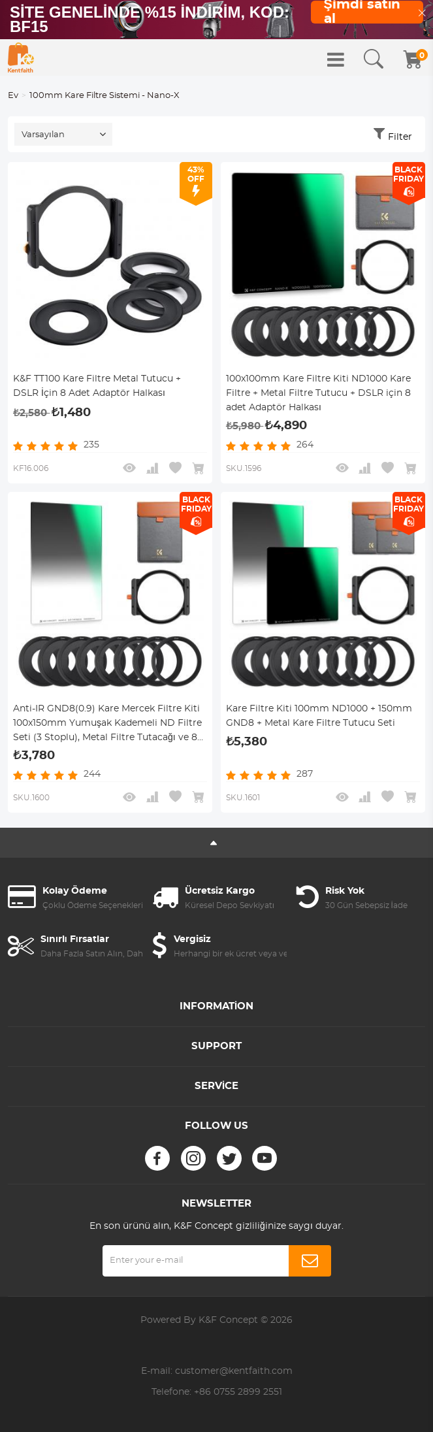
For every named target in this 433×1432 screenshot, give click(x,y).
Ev (13, 95)
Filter (400, 137)
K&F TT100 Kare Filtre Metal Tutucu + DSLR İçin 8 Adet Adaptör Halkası (97, 386)
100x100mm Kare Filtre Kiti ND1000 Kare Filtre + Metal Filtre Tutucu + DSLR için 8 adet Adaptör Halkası (318, 393)
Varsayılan (43, 135)
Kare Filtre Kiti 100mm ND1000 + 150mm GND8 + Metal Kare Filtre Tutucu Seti (319, 716)
